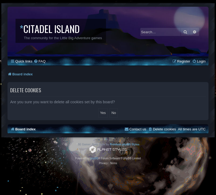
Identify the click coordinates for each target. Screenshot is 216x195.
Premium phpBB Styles (124, 144)
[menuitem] (40, 61)
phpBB (94, 158)
